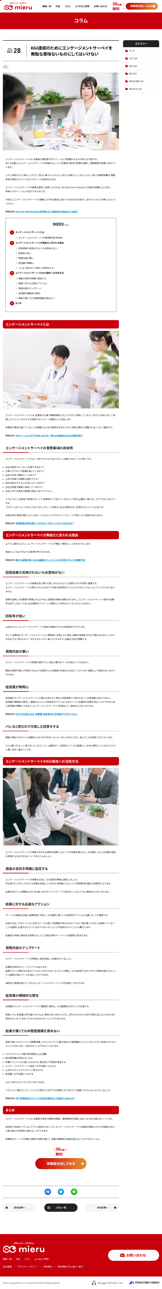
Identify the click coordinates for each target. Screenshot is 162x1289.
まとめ (18, 303)
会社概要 (7, 1266)
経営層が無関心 (26, 263)
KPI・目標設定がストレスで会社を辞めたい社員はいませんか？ (45, 1098)
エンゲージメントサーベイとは (29, 232)
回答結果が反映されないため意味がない (37, 248)
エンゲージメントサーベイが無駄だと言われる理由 (39, 242)
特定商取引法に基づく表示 (70, 1266)
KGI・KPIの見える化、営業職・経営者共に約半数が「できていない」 (47, 714)
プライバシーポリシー (27, 1266)
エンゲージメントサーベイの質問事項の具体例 (40, 237)
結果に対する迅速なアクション (32, 283)
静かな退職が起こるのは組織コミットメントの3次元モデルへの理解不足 (50, 560)
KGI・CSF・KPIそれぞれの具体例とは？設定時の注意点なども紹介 (47, 211)
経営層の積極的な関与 (29, 293)
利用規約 (47, 1266)
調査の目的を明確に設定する (32, 278)
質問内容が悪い (26, 258)
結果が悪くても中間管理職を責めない (36, 298)
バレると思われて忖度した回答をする (36, 267)
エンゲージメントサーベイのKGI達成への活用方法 (39, 272)
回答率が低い (24, 253)
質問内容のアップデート (29, 288)
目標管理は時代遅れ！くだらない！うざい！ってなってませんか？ (45, 523)
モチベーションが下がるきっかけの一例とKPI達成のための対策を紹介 (49, 435)
